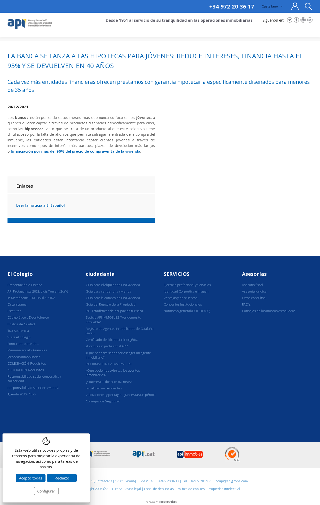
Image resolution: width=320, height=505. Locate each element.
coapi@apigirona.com (232, 481)
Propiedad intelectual (224, 488)
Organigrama (17, 304)
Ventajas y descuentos (180, 298)
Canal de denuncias (159, 488)
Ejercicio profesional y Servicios (187, 285)
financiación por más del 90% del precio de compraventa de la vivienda (75, 151)
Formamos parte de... (23, 343)
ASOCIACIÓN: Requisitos (26, 370)
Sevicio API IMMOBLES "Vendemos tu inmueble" (113, 319)
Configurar (46, 490)
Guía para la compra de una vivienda (113, 298)
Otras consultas (253, 298)
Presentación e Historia (25, 285)
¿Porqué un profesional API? (107, 346)
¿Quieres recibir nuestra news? (109, 381)
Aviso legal (133, 488)
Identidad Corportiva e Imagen (186, 291)
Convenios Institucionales (183, 304)
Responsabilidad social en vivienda (33, 387)
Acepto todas (30, 477)
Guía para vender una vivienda (108, 291)
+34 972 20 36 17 (231, 6)
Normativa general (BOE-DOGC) (187, 311)
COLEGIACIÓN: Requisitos (27, 363)
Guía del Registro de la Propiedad (111, 304)
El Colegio (20, 274)
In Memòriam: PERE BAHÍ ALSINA (31, 298)
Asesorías (254, 274)
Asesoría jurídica (254, 291)
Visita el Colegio (19, 337)
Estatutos (14, 311)
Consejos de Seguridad (103, 401)
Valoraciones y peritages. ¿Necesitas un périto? (120, 394)
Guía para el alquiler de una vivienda (113, 285)
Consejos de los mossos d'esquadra (268, 311)
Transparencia (18, 330)
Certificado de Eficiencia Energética (112, 339)
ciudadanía (100, 274)
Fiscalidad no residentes (104, 388)
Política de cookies (190, 488)
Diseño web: (160, 502)
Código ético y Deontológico (28, 317)
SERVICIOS (177, 274)
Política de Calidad (21, 324)
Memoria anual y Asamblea (27, 350)
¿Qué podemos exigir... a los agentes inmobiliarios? (113, 372)
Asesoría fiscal (252, 285)
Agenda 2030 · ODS (22, 394)
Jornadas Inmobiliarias (24, 357)
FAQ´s (246, 304)
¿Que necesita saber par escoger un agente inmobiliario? (118, 355)
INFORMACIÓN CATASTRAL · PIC (109, 364)
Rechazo (61, 477)
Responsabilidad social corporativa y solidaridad (35, 378)
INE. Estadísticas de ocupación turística (114, 311)
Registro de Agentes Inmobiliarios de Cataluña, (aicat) (120, 330)
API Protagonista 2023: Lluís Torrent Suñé (38, 291)
